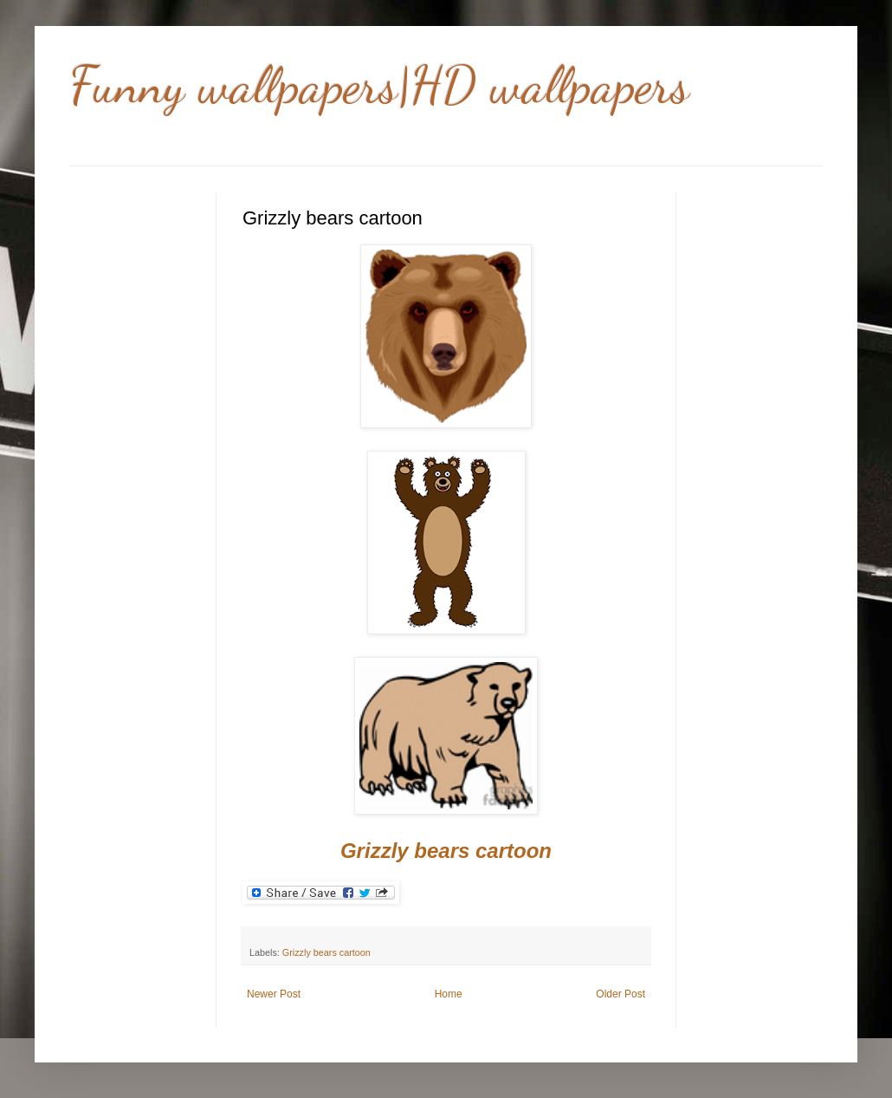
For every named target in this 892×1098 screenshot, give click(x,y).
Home (448, 994)
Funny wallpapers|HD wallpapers (379, 85)
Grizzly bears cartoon (326, 952)
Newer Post (274, 994)
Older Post (620, 994)
